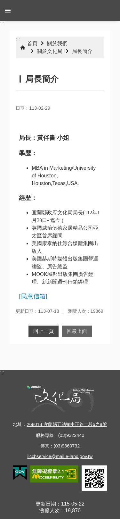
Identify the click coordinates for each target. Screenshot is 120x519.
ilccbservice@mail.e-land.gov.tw (60, 456)
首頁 (32, 43)
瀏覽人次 (49, 510)
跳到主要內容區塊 (3, 3)
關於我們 (57, 43)
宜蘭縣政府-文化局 (60, 10)
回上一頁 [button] (43, 331)
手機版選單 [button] (7, 10)
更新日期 (46, 503)
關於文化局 (49, 51)
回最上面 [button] (77, 331)
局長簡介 (82, 51)
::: (2, 23)
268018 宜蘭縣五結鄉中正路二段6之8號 (67, 424)
